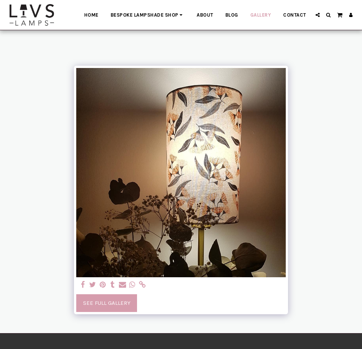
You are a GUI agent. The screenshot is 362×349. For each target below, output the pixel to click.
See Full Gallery (107, 303)
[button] (318, 14)
